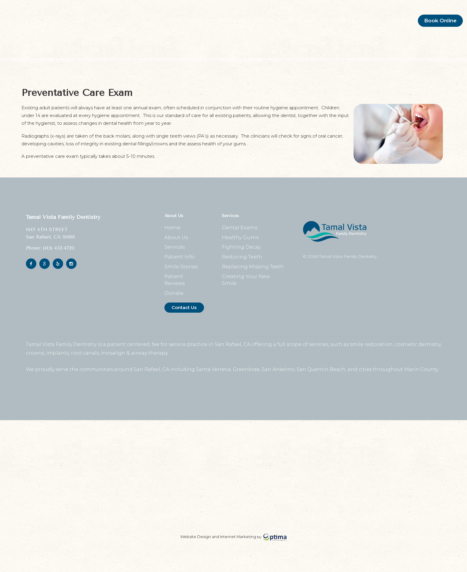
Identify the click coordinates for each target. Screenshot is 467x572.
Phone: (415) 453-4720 (50, 253)
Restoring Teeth (242, 266)
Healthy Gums (239, 244)
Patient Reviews (335, 23)
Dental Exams (239, 234)
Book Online (435, 24)
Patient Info (260, 23)
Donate (367, 23)
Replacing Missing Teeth (253, 277)
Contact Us (394, 23)
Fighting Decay (241, 255)
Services (225, 23)
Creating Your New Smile (253, 287)
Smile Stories (297, 23)
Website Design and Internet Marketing (218, 543)
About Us (195, 23)
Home (171, 23)
